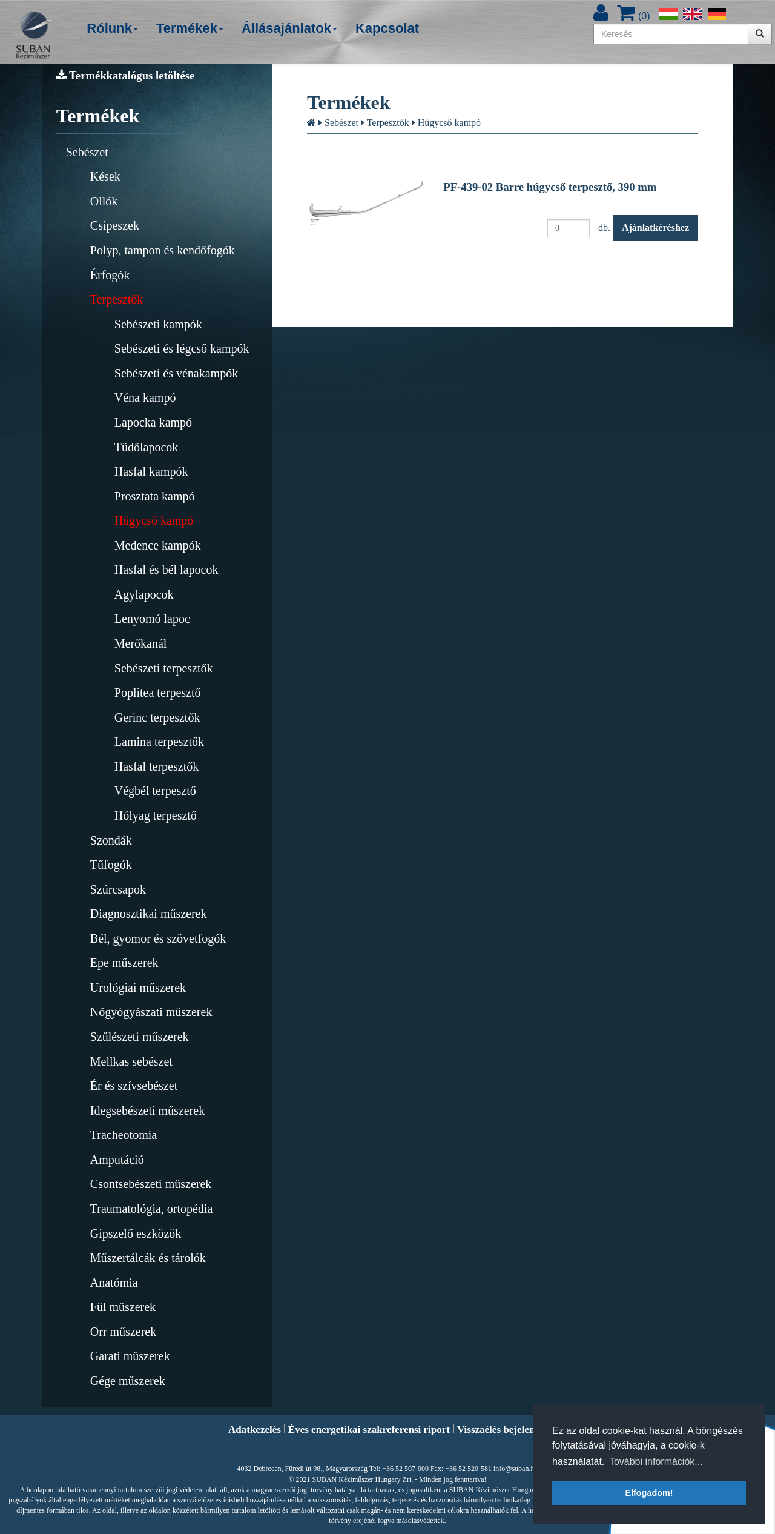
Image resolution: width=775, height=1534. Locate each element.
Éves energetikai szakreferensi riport (369, 1429)
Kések (105, 176)
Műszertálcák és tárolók (148, 1257)
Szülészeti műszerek (139, 1036)
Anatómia (114, 1282)
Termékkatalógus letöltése (125, 75)
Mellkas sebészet (131, 1061)
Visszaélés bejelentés (502, 1429)
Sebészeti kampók (158, 324)
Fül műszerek (123, 1306)
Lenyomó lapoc (152, 618)
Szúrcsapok (118, 889)
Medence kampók (157, 545)
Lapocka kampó (153, 422)
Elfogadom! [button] (649, 1493)
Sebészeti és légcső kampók (181, 348)
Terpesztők (116, 299)
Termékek (189, 28)
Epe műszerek (124, 962)
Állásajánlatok (289, 28)
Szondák (111, 840)
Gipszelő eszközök (136, 1233)
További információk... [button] (656, 1461)
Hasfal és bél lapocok (166, 569)
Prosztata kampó (154, 496)
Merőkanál (140, 643)
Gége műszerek (127, 1380)
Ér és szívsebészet (133, 1085)
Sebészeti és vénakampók (176, 373)
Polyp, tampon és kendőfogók (162, 250)
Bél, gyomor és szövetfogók (158, 938)
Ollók (104, 201)
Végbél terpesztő (155, 790)
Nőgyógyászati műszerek (151, 1011)
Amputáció (117, 1159)
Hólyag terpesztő (155, 815)
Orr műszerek (123, 1331)
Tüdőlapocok (146, 447)
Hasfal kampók (151, 471)
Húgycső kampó (154, 520)
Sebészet (87, 152)
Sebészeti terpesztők (163, 668)
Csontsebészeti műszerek (151, 1183)
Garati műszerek (130, 1356)
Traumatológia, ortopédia (151, 1208)
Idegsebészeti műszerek (147, 1110)
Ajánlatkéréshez (655, 227)
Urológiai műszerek (138, 987)
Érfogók (110, 275)
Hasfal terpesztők (156, 766)
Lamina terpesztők (159, 741)
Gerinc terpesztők (157, 717)
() (633, 16)
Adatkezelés (254, 1429)
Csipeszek (114, 225)
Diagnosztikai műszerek (148, 913)
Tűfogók (111, 864)
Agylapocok (144, 594)
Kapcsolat (387, 28)
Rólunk (112, 28)
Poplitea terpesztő (157, 692)
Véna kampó (145, 397)
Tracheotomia (123, 1134)
